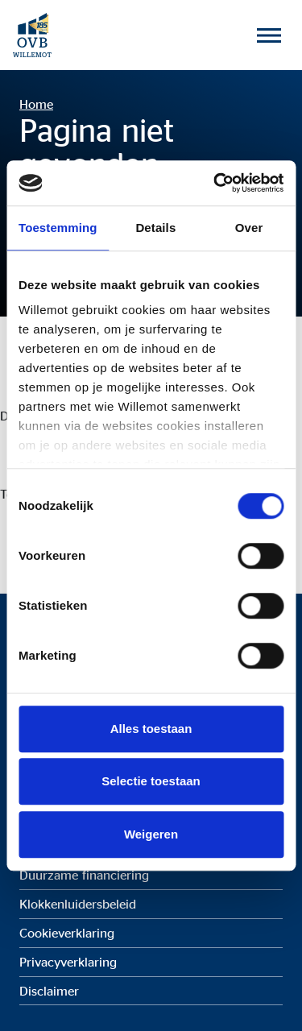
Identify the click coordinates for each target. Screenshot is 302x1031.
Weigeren (151, 834)
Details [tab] (155, 227)
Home (36, 104)
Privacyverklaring (68, 961)
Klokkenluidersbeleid (77, 903)
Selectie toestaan (151, 781)
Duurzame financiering (84, 874)
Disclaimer (49, 990)
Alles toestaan (151, 728)
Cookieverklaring (66, 932)
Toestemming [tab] (58, 227)
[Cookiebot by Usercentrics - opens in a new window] (215, 182)
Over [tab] (249, 227)
